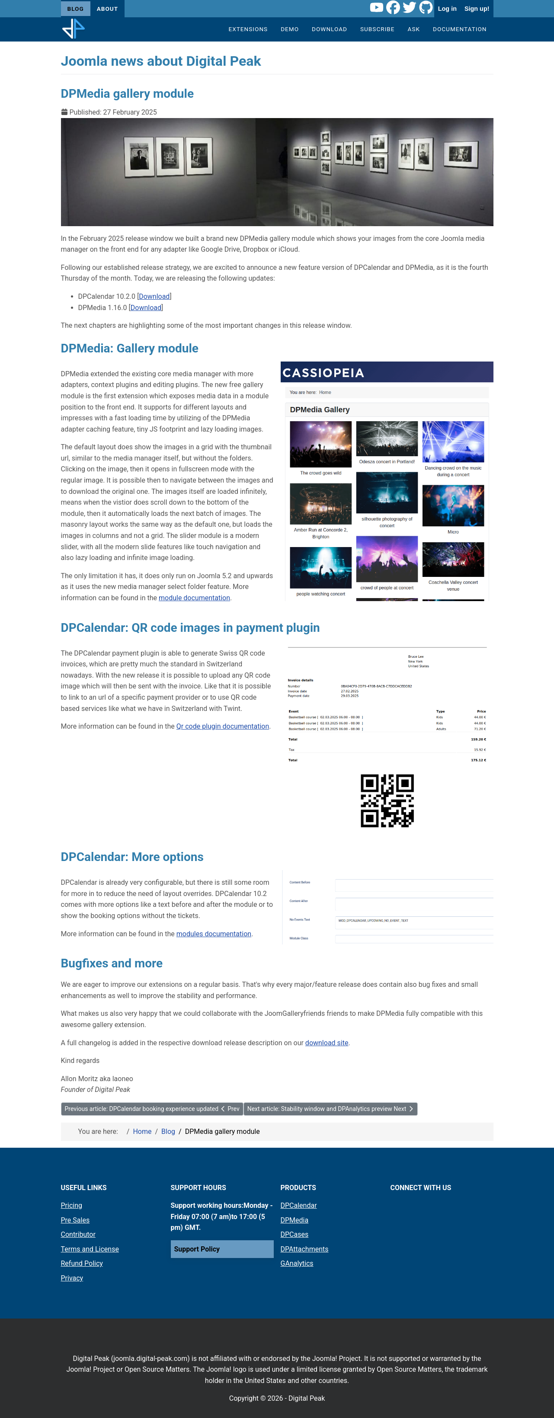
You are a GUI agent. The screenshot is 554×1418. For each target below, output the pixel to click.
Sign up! (477, 8)
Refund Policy (82, 1263)
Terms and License (90, 1249)
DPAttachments (305, 1249)
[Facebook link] (393, 8)
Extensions (248, 29)
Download (329, 29)
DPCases (295, 1234)
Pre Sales (75, 1220)
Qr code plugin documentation (222, 726)
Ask (414, 29)
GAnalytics (297, 1263)
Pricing (72, 1205)
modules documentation (213, 934)
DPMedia (295, 1220)
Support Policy (197, 1249)
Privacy (72, 1278)
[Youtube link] (377, 8)
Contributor (78, 1234)
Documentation (460, 29)
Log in (447, 8)
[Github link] (426, 8)
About (107, 8)
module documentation (194, 598)
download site (327, 1043)
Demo (290, 29)
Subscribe (377, 29)
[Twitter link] (409, 8)
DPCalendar (299, 1205)
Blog (75, 8)
